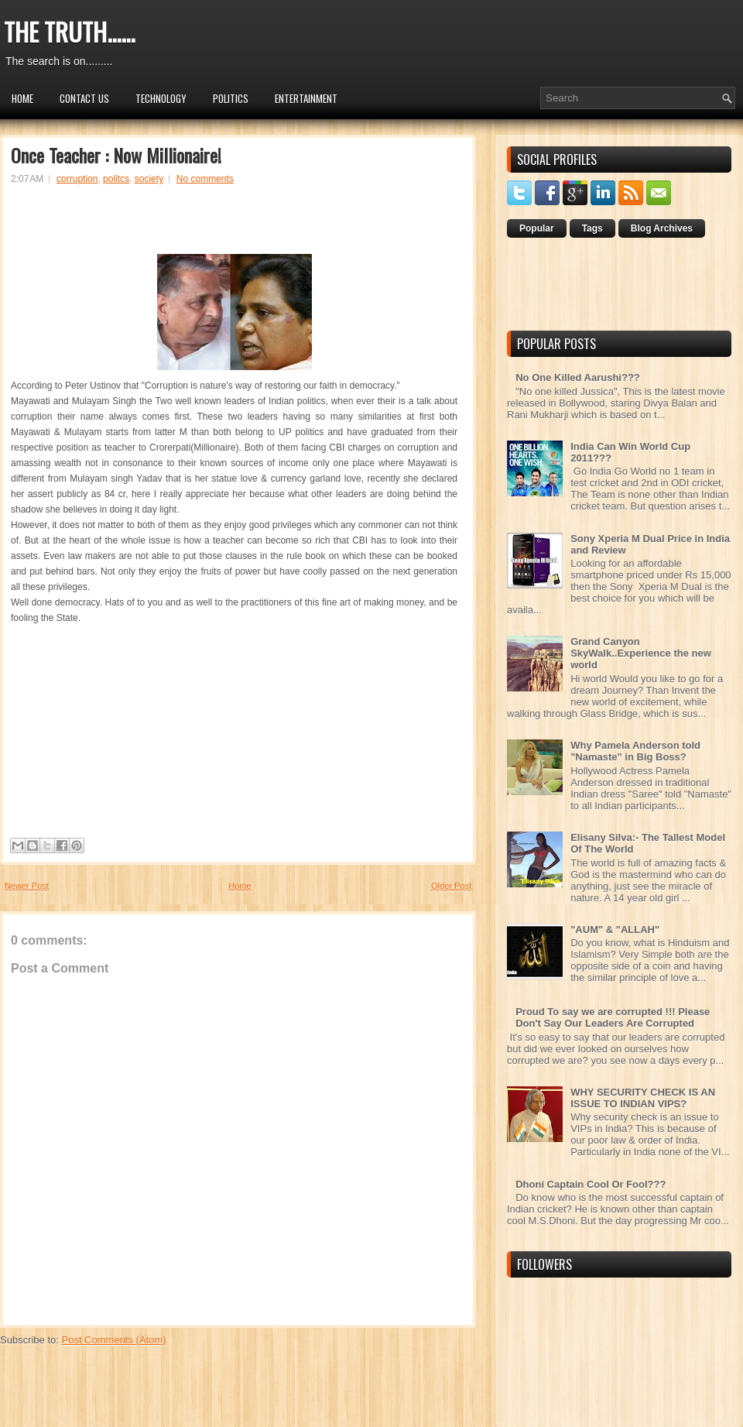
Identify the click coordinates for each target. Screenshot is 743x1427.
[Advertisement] (234, 226)
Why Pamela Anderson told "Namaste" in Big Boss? (635, 751)
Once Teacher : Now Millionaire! (116, 155)
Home (22, 98)
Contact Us (84, 98)
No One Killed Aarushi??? (577, 377)
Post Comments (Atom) (114, 1340)
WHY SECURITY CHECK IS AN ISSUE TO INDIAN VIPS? (642, 1098)
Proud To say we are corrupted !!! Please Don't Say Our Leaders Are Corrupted (612, 1017)
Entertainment (306, 98)
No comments (205, 178)
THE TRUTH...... (69, 31)
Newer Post (27, 885)
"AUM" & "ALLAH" (614, 929)
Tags (592, 228)
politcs (116, 178)
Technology (161, 98)
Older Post (451, 885)
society (149, 178)
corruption (77, 178)
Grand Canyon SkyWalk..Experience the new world (640, 653)
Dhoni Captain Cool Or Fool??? (590, 1184)
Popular (536, 228)
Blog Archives (662, 228)
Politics (230, 98)
